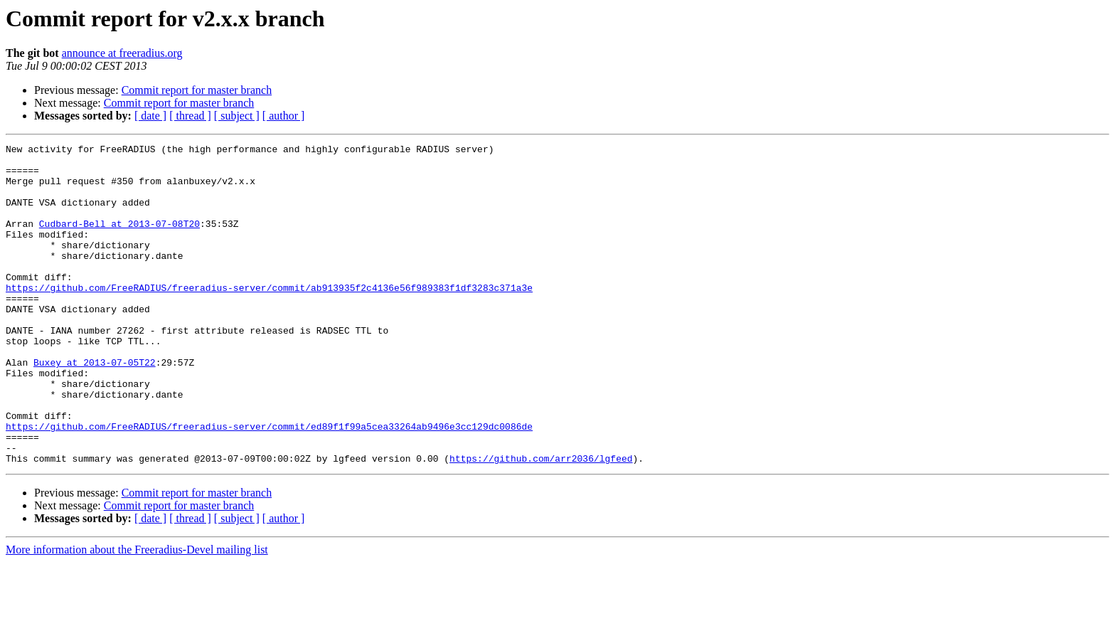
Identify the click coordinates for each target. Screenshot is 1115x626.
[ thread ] (190, 116)
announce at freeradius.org (122, 53)
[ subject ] (237, 116)
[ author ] (283, 116)
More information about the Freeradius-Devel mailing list (137, 614)
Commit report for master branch (197, 90)
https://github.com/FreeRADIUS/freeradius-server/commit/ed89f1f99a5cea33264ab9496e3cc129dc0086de (269, 483)
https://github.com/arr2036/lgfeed (540, 522)
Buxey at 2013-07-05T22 (94, 406)
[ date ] (150, 116)
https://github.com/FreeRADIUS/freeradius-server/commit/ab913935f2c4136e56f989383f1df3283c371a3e (269, 317)
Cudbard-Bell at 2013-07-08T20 (119, 240)
